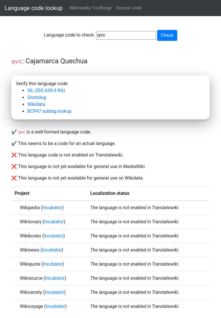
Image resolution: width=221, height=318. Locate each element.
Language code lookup (33, 8)
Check (167, 35)
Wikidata (36, 104)
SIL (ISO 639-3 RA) (46, 90)
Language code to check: (100, 35)
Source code (129, 8)
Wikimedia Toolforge (90, 8)
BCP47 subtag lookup (49, 111)
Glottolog (36, 97)
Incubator (52, 207)
